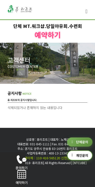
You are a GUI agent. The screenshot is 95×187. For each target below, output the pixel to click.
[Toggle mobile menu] (86, 11)
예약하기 (47, 35)
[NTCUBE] (80, 163)
